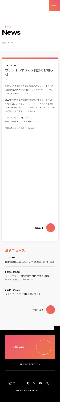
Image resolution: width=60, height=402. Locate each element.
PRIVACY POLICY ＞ (30, 364)
